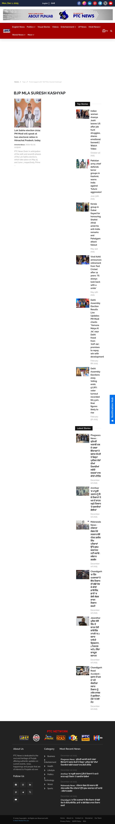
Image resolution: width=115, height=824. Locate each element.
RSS (84, 821)
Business (49, 756)
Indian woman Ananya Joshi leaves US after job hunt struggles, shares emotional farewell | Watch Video (96, 130)
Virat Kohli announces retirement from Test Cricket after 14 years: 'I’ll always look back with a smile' (96, 272)
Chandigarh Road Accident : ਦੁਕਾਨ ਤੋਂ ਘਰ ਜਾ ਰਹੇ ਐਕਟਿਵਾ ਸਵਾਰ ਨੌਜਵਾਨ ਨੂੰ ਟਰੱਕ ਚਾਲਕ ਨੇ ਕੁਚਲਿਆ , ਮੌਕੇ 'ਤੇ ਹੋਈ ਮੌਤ (96, 684)
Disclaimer (89, 818)
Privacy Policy (65, 821)
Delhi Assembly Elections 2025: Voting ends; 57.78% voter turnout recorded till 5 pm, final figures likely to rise (95, 390)
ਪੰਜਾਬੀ (53, 3)
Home (16, 82)
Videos (55, 27)
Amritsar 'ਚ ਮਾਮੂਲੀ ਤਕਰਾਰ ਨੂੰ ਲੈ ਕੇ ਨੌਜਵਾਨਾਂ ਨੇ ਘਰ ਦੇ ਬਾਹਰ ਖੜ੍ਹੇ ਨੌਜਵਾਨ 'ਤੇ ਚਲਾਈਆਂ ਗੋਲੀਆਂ (96, 499)
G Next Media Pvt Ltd (21, 821)
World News (19, 35)
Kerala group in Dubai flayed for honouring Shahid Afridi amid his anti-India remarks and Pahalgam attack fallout (96, 224)
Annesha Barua (19, 145)
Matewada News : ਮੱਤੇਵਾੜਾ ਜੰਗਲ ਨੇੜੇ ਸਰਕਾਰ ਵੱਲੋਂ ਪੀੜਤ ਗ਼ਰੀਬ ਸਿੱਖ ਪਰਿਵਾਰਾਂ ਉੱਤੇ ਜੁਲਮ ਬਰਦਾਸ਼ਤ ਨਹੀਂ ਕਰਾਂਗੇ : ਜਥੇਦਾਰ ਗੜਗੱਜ (96, 541)
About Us (70, 818)
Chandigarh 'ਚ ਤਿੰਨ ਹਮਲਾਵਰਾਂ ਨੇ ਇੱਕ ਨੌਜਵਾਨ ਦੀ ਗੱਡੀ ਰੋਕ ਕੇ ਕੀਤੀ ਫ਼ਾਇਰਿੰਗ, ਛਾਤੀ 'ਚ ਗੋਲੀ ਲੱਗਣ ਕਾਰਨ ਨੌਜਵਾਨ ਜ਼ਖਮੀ (96, 588)
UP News (82, 27)
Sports (48, 788)
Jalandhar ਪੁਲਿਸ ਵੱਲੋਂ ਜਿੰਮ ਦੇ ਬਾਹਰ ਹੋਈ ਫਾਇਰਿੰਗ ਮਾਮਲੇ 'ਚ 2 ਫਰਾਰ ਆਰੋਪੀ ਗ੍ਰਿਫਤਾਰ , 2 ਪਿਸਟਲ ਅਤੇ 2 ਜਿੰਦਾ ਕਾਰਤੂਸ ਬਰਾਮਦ (95, 637)
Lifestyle (49, 770)
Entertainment (68, 27)
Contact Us (79, 818)
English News (18, 27)
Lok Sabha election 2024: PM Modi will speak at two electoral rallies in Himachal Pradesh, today (27, 135)
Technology (49, 779)
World (48, 784)
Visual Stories (44, 27)
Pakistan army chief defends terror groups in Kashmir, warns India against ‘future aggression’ (96, 176)
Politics (31, 27)
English (45, 3)
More (31, 35)
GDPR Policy (76, 821)
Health (48, 766)
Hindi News (95, 27)
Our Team (98, 818)
